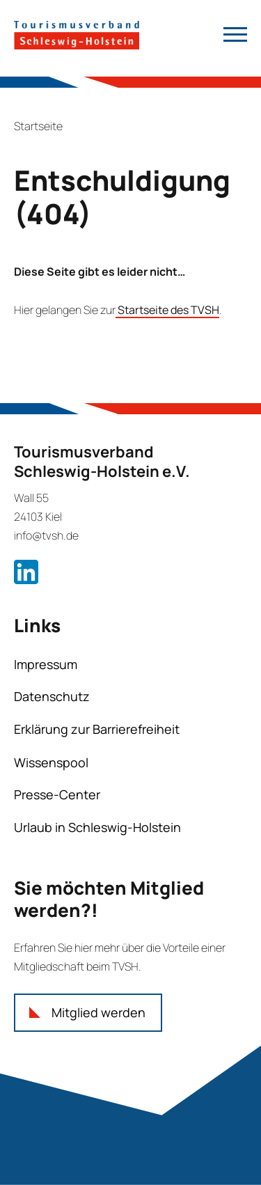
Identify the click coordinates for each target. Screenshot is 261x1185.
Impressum (45, 664)
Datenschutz (52, 696)
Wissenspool (51, 762)
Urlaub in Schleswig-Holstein (97, 827)
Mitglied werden (98, 1012)
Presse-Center (57, 794)
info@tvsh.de (46, 535)
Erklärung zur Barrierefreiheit (97, 729)
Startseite (38, 126)
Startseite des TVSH (167, 309)
